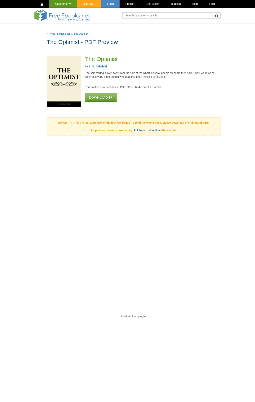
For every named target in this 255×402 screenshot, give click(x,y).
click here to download (147, 130)
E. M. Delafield (98, 66)
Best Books (152, 3)
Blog (195, 3)
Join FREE (89, 3)
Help (212, 3)
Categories (63, 3)
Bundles (176, 3)
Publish (129, 3)
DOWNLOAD (101, 97)
